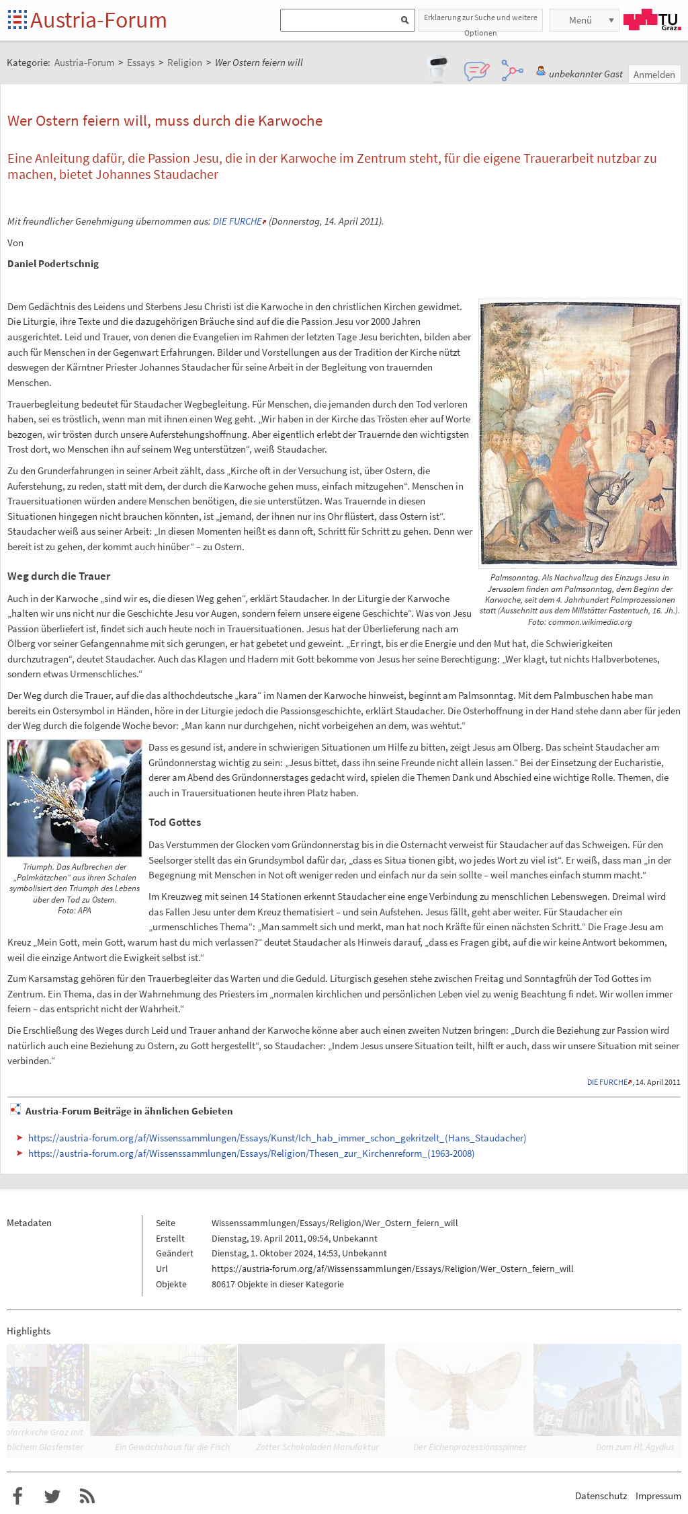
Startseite (18, 20)
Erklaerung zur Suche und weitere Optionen (481, 22)
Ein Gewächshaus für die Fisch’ (173, 1447)
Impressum (658, 1495)
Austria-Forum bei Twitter (52, 1496)
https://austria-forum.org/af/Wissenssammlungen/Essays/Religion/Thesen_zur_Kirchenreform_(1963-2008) (251, 1153)
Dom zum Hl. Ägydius (635, 1447)
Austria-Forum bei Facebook (17, 1496)
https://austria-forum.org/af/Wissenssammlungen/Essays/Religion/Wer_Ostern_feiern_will (393, 1268)
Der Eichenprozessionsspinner (470, 1447)
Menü (580, 19)
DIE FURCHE (237, 221)
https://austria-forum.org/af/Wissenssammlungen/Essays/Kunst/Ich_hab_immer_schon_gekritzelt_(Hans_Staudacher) (277, 1137)
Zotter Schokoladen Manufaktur (317, 1447)
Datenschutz (601, 1495)
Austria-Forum (98, 19)
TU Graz (652, 19)
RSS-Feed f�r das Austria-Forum (87, 1496)
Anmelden (654, 74)
